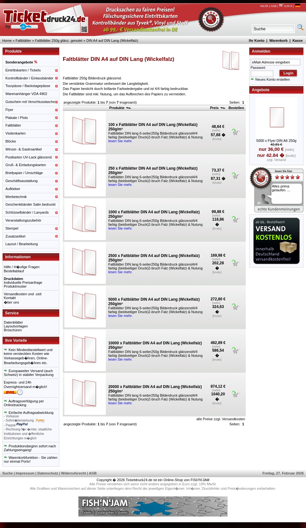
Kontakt (10, 298)
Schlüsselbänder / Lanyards (27, 212)
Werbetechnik (16, 197)
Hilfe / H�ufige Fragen (22, 267)
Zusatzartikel (15, 236)
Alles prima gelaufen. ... (281, 188)
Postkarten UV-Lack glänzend (28, 157)
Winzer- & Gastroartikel (23, 149)
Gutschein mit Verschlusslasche (30, 102)
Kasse (297, 40)
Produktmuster (15, 286)
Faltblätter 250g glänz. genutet (59, 40)
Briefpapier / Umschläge (24, 173)
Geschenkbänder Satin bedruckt (30, 204)
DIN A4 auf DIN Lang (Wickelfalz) (112, 40)
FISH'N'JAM (200, 480)
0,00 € (285, 6)
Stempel (11, 228)
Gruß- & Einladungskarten (25, 165)
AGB (274, 6)
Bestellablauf (14, 271)
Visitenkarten (15, 133)
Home (6, 40)
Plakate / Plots (16, 118)
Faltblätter (23, 40)
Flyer (9, 110)
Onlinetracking (15, 405)
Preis (217, 108)
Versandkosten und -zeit (22, 294)
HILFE (264, 6)
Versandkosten (233, 419)
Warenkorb (278, 40)
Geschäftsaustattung (21, 181)
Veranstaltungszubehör (23, 220)
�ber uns (11, 302)
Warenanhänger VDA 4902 (26, 94)
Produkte (120, 108)
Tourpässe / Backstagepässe (27, 86)
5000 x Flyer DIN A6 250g (276, 141)
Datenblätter (13, 322)
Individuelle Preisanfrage (23, 282)
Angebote (260, 90)
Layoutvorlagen (16, 326)
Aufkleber (12, 189)
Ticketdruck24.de (139, 480)
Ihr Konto (257, 40)
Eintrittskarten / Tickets (23, 70)
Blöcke (10, 141)
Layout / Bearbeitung (21, 244)
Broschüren (13, 330)
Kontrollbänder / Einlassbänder (29, 78)
